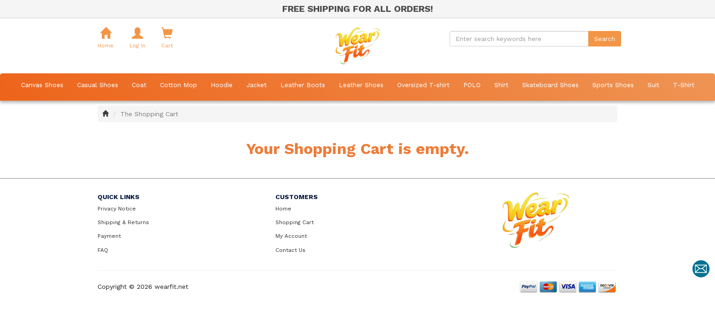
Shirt (501, 84)
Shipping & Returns (123, 222)
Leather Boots (302, 84)
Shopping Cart (294, 222)
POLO (472, 84)
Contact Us (290, 250)
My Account (291, 236)
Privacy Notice (117, 208)
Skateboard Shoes (550, 84)
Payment (109, 236)
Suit (653, 84)
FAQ (103, 250)
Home (283, 208)
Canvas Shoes (42, 84)
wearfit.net (171, 286)
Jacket (256, 84)
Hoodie (222, 84)
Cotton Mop (178, 84)
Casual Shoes (97, 84)
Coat (139, 84)
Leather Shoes (361, 84)
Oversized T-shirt (423, 84)
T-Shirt (683, 84)
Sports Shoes (613, 84)
